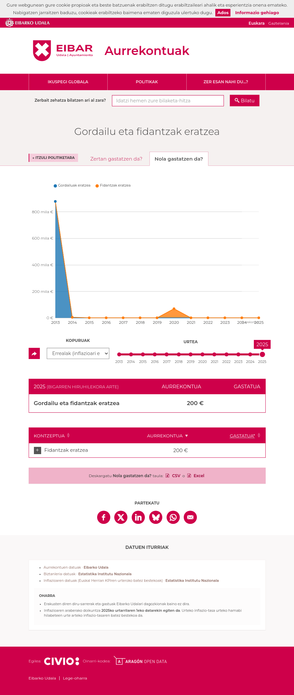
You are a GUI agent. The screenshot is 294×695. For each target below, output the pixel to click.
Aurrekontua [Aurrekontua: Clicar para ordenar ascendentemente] (192, 435)
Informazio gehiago (257, 12)
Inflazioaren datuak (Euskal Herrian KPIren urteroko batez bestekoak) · (131, 581)
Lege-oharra (75, 678)
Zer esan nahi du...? (225, 81)
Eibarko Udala (63, 50)
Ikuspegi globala (68, 81)
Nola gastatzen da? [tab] (179, 159)
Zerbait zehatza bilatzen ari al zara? (70, 100)
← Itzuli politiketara (54, 158)
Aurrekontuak (147, 50)
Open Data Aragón (140, 660)
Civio (61, 661)
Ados (222, 12)
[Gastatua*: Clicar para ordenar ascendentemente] (242, 435)
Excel (198, 475)
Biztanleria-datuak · (88, 574)
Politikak (147, 81)
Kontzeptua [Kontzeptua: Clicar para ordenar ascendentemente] (49, 435)
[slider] (262, 354)
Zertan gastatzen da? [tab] (116, 159)
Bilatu (247, 101)
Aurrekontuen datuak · (76, 567)
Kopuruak (78, 340)
